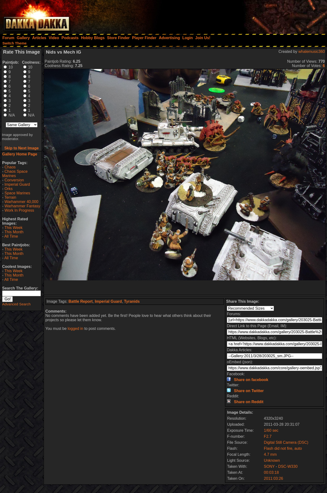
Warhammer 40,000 (21, 202)
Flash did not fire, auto (283, 448)
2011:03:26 (273, 478)
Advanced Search (16, 304)
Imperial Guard (17, 184)
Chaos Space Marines (15, 173)
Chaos (10, 167)
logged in (75, 329)
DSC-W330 (287, 466)
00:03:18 (271, 472)
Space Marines (17, 193)
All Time (11, 236)
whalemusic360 (311, 51)
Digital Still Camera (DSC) (286, 442)
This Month (13, 232)
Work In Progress (19, 210)
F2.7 (268, 436)
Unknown (272, 460)
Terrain (10, 197)
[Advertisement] (262, 15)
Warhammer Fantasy (22, 206)
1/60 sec (271, 430)
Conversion (14, 180)
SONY (269, 466)
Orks (9, 189)
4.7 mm (270, 454)
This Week (13, 228)
